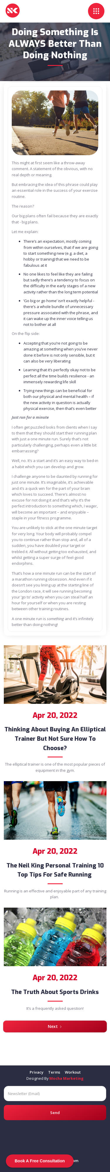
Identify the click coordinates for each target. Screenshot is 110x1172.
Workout (73, 1072)
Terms (54, 1072)
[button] (96, 11)
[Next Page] (55, 1026)
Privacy (36, 1072)
